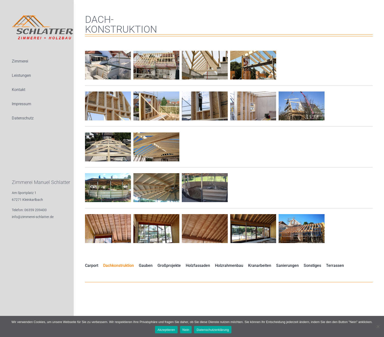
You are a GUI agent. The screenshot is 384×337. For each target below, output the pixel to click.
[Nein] (377, 326)
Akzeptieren (166, 330)
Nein (186, 330)
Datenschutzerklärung (213, 330)
